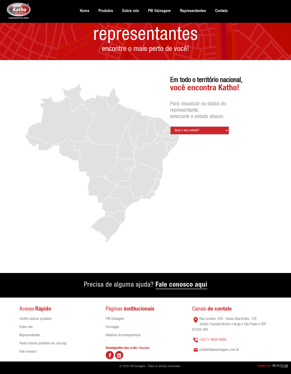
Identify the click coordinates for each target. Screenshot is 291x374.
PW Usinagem (115, 319)
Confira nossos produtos (35, 319)
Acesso (26, 309)
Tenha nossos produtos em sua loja (42, 344)
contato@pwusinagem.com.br (219, 350)
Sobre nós (26, 327)
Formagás (112, 327)
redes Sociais (140, 348)
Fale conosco (28, 352)
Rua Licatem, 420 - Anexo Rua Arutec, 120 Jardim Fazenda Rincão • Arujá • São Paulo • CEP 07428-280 (229, 324)
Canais (212, 309)
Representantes (29, 335)
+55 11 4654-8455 (212, 340)
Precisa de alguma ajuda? (145, 285)
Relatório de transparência (123, 335)
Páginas (115, 309)
